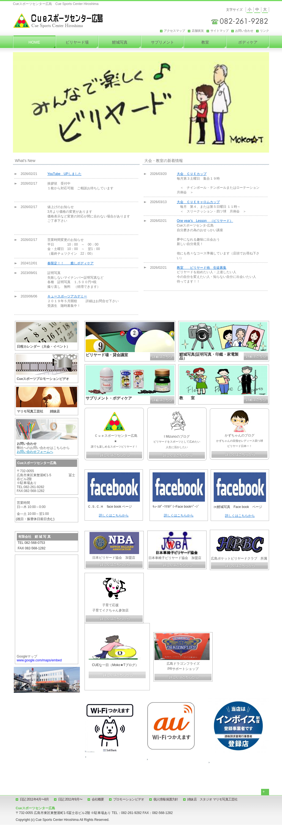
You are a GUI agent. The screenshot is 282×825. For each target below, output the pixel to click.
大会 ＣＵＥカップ (192, 174)
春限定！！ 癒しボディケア (70, 263)
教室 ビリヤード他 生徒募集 (201, 268)
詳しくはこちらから (114, 515)
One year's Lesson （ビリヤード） (205, 221)
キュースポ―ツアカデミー (67, 296)
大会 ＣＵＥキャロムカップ (198, 202)
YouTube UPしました (64, 174)
